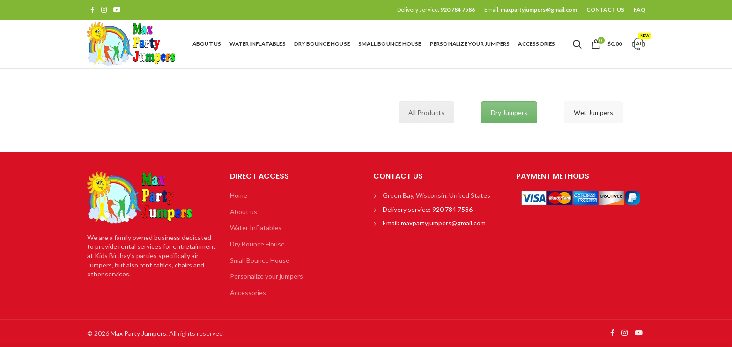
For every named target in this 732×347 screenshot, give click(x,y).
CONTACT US (605, 9)
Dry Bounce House (257, 244)
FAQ (639, 9)
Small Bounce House (259, 260)
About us (243, 212)
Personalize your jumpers (266, 276)
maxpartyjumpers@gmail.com (539, 9)
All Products (426, 112)
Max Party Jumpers (138, 333)
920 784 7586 (457, 9)
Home (238, 195)
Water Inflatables (255, 227)
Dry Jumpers (509, 112)
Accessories (248, 292)
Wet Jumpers (593, 112)
